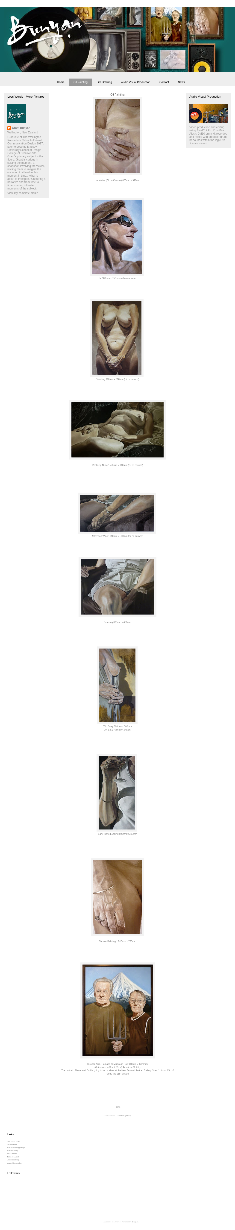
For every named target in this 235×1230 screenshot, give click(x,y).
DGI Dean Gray (13, 1141)
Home (61, 82)
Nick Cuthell (12, 1154)
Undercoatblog (13, 1160)
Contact (164, 82)
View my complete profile (22, 193)
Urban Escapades (14, 1163)
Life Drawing (104, 82)
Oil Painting (80, 82)
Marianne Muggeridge (16, 1147)
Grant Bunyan (21, 128)
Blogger (135, 1222)
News (181, 82)
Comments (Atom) (123, 1115)
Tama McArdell (13, 1157)
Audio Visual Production (135, 82)
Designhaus (12, 1144)
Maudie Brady (12, 1150)
